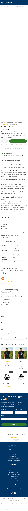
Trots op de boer (14, 470)
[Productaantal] (4, 141)
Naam (3, 316)
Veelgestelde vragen (14, 458)
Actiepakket (14, 469)
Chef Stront (14, 478)
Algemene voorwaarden (14, 460)
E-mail (3, 322)
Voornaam (4, 409)
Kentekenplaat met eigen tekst (14, 480)
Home (3, 7)
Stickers (18, 7)
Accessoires (10, 7)
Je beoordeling (5, 304)
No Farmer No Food (14, 472)
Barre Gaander (14, 476)
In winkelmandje (17, 141)
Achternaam (18, 409)
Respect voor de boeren (14, 474)
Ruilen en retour (14, 456)
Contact (14, 454)
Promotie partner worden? (14, 488)
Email (2, 415)
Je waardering (5, 299)
